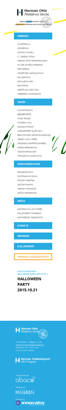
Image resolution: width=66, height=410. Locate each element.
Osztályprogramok (27, 193)
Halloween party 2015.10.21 (31, 274)
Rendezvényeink (25, 172)
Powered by (30, 402)
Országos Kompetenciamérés (31, 143)
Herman (22, 36)
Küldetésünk (23, 44)
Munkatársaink (25, 110)
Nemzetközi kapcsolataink (30, 73)
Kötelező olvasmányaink (29, 155)
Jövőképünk (23, 48)
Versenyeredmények (27, 147)
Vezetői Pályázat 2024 (28, 89)
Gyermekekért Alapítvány (29, 131)
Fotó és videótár (25, 180)
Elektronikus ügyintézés (29, 209)
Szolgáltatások (25, 126)
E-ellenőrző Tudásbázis (29, 213)
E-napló (22, 225)
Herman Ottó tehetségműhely (32, 60)
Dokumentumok (25, 81)
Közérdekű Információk (29, 94)
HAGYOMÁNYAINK (28, 164)
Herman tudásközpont (33, 256)
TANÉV (21, 102)
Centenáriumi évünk (27, 176)
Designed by (27, 390)
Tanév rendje (23, 118)
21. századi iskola (26, 56)
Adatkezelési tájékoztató (30, 217)
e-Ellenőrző (25, 246)
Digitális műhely (25, 52)
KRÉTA (21, 201)
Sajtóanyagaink (25, 184)
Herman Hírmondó (26, 188)
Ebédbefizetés (24, 114)
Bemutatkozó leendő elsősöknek (34, 135)
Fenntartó (22, 85)
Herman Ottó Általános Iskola (33, 12)
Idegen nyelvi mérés (27, 139)
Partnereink (23, 69)
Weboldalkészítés (26, 378)
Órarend (23, 236)
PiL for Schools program (30, 64)
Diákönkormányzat (27, 151)
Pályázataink (23, 77)
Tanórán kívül (24, 122)
